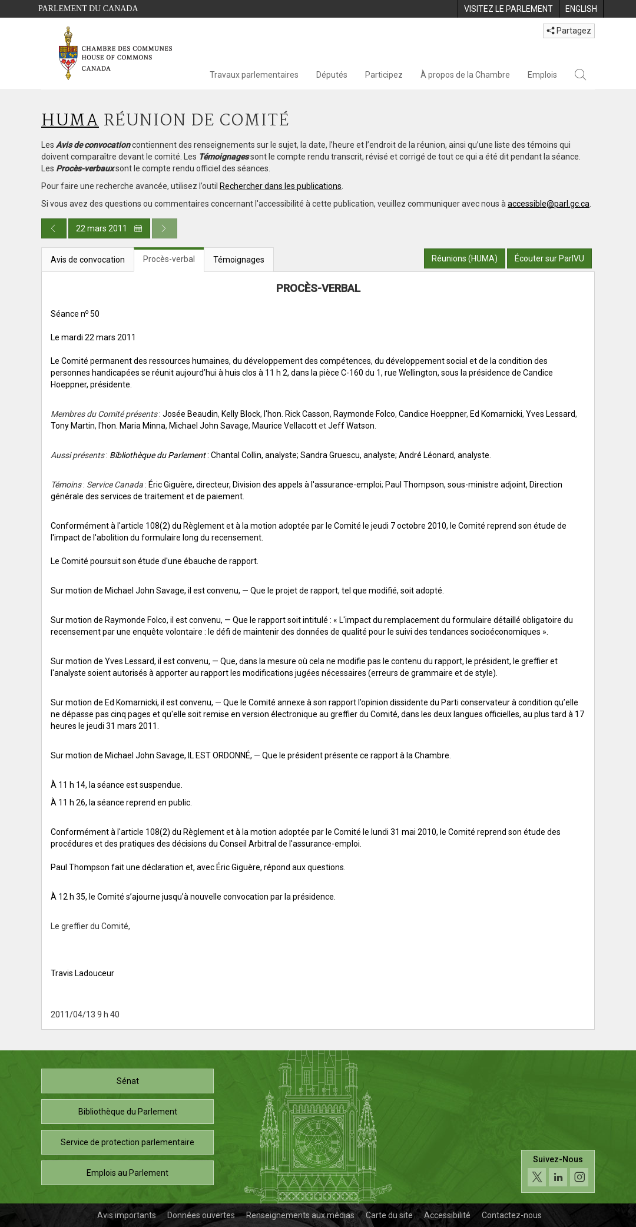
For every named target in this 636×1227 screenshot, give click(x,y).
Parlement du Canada (88, 8)
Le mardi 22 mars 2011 (93, 337)
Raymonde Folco (364, 414)
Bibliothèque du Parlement (127, 1111)
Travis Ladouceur (82, 973)
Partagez (568, 30)
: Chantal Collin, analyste (203, 455)
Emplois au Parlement (127, 1173)
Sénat (128, 1081)
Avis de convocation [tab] (88, 259)
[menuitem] (508, 9)
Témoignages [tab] (238, 259)
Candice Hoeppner (432, 414)
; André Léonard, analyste (442, 455)
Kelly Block (240, 414)
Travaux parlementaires (254, 74)
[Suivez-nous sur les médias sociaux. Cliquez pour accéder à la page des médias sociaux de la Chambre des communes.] (558, 1171)
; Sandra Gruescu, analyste (346, 455)
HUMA (70, 121)
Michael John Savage (209, 425)
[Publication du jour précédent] (54, 228)
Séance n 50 (75, 314)
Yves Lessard (550, 414)
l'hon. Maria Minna (131, 425)
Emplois (542, 74)
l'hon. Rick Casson (297, 414)
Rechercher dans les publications (281, 186)
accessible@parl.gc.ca (548, 203)
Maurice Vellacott (284, 425)
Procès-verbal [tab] (169, 259)
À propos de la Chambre (465, 74)
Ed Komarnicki (496, 414)
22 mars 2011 (109, 228)
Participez (384, 74)
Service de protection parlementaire (127, 1142)
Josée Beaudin (190, 414)
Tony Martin (73, 425)
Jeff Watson (351, 425)
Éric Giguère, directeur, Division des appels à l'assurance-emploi (265, 484)
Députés (331, 74)
